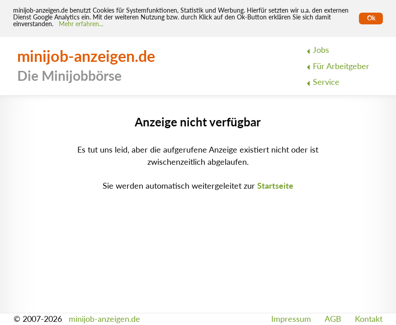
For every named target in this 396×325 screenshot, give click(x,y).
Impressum (291, 319)
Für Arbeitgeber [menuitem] (341, 66)
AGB (333, 319)
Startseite (275, 185)
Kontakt (368, 319)
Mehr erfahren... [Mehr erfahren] (81, 24)
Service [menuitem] (326, 82)
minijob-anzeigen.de (104, 319)
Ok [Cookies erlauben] (371, 18)
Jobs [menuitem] (321, 50)
